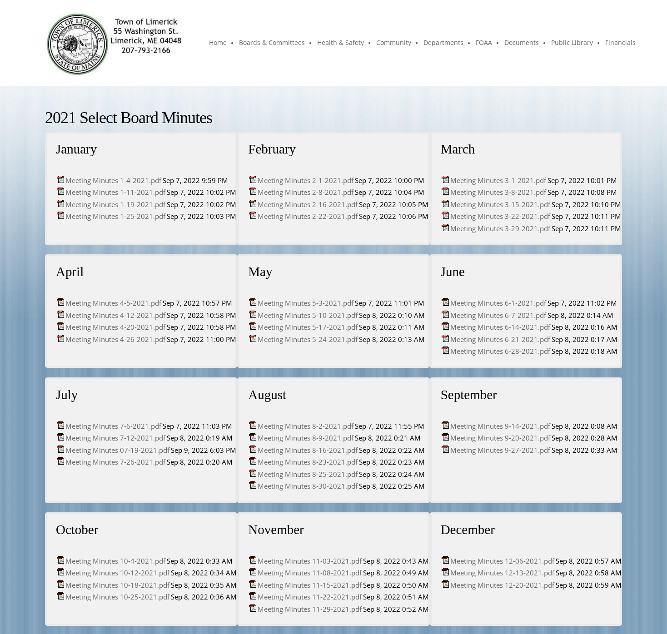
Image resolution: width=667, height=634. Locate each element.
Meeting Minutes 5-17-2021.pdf (308, 327)
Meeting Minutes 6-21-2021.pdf (500, 339)
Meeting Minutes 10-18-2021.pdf (117, 584)
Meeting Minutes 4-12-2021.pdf (115, 315)
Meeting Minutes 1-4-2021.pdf (113, 180)
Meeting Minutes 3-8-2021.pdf (498, 192)
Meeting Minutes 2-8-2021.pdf (305, 192)
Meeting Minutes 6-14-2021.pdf (500, 327)
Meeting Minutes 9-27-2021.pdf (500, 450)
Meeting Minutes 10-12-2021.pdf (117, 572)
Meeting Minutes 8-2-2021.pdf (305, 426)
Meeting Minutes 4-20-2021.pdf (115, 327)
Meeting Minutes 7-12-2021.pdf (115, 437)
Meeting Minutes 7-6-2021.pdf (113, 426)
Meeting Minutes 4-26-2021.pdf (115, 339)
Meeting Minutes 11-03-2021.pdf (310, 560)
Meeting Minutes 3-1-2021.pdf (498, 180)
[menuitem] (218, 43)
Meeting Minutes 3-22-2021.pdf (500, 216)
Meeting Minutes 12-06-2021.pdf (502, 560)
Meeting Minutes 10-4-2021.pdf (115, 560)
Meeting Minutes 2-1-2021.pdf (305, 180)
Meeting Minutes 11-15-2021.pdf (310, 584)
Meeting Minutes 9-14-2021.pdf (500, 426)
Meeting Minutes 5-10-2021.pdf (308, 315)
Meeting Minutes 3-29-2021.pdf (500, 228)
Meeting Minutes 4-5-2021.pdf (113, 302)
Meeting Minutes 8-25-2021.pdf (308, 474)
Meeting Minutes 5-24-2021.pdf (308, 339)
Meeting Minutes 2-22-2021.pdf (308, 216)
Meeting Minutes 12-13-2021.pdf (502, 572)
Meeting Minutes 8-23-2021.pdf (308, 461)
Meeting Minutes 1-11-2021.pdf (115, 192)
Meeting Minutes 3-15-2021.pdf (500, 204)
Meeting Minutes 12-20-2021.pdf (502, 584)
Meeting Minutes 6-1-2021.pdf (498, 302)
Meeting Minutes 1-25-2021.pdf (115, 216)
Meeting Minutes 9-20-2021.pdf (500, 437)
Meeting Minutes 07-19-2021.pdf (117, 450)
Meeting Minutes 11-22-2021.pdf (310, 596)
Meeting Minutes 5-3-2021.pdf (305, 302)
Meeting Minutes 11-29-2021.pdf (310, 609)
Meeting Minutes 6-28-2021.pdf (500, 351)
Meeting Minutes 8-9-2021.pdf (305, 437)
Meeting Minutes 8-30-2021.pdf (308, 485)
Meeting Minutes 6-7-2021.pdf (498, 315)
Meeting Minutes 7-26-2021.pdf (115, 461)
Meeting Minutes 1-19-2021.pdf (115, 204)
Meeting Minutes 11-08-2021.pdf (310, 572)
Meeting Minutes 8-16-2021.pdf (308, 450)
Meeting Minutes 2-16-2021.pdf (308, 204)
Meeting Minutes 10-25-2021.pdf (117, 596)
